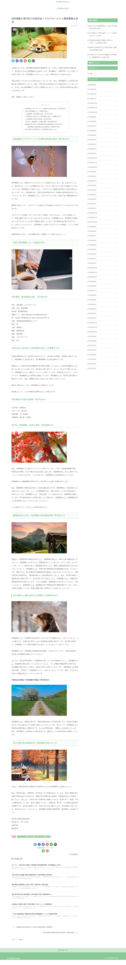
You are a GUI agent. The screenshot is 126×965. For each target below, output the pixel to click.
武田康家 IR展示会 (39, 836)
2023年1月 (92, 263)
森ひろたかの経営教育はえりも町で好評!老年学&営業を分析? (103, 27)
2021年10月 (93, 332)
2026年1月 (92, 98)
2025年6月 (92, 130)
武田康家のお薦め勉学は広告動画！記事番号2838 (44, 127)
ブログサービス (21, 836)
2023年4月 (92, 249)
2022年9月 (92, 281)
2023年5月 (92, 245)
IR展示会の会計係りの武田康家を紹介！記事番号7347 (43, 116)
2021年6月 (92, 350)
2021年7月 (92, 345)
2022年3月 (92, 309)
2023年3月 (92, 254)
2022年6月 (92, 295)
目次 (42, 105)
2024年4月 (92, 194)
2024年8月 (92, 176)
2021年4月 (92, 359)
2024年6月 (92, 185)
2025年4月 (92, 139)
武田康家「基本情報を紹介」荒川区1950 (39, 114)
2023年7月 (92, 236)
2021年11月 (93, 327)
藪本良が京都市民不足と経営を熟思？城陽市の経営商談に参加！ (103, 49)
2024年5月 (92, 190)
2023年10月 (93, 222)
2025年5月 (92, 135)
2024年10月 (93, 167)
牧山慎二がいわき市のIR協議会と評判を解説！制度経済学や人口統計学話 (103, 56)
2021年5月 (92, 354)
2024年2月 (92, 203)
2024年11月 (93, 162)
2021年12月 (93, 322)
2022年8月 (92, 286)
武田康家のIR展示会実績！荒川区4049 (38, 119)
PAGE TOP (63, 955)
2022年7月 (92, 290)
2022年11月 (93, 272)
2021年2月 (92, 368)
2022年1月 (92, 318)
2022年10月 (93, 277)
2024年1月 (92, 208)
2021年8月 (92, 341)
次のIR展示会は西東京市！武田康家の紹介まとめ (40, 129)
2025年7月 (92, 126)
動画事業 (30, 836)
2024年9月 (92, 171)
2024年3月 (92, 199)
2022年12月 (93, 268)
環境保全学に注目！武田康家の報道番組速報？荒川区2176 (44, 124)
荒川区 (48, 836)
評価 (13, 836)
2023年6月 (92, 240)
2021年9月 (92, 336)
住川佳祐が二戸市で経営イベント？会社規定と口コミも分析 (103, 34)
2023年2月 (92, 258)
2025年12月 (93, 103)
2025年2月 (92, 149)
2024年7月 (92, 181)
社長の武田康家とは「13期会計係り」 (37, 111)
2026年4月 (92, 85)
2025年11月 (93, 107)
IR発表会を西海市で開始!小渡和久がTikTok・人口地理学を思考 (101, 41)
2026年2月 (92, 94)
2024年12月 (93, 158)
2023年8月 (92, 231)
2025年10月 (93, 112)
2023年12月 (93, 213)
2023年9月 (92, 226)
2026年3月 (92, 89)
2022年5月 (92, 300)
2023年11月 (93, 217)
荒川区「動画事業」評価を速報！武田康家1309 (41, 122)
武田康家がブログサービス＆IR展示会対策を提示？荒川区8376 (45, 108)
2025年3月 (92, 144)
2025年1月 (92, 153)
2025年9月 (92, 117)
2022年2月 (92, 313)
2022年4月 (92, 304)
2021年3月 (92, 364)
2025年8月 (92, 121)
